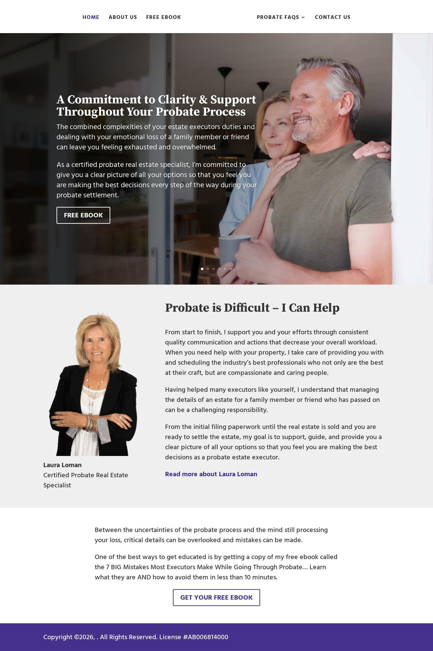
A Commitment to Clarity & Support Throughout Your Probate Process (156, 106)
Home (91, 18)
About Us (123, 18)
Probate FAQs (278, 18)
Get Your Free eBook (216, 597)
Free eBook (163, 18)
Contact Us (332, 18)
